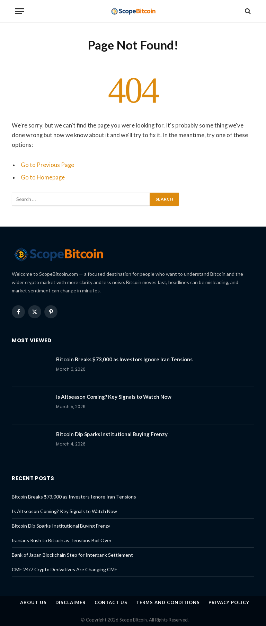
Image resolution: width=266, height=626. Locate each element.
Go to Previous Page (47, 164)
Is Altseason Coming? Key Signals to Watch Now (113, 397)
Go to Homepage (43, 177)
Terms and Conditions (168, 602)
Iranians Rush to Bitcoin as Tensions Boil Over (62, 540)
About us (33, 602)
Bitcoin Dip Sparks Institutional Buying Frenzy (112, 434)
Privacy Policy (229, 602)
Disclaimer (70, 602)
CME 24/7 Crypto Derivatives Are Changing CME (64, 569)
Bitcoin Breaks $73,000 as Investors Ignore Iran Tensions (124, 359)
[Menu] (19, 11)
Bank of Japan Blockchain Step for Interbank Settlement (72, 555)
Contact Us (111, 602)
